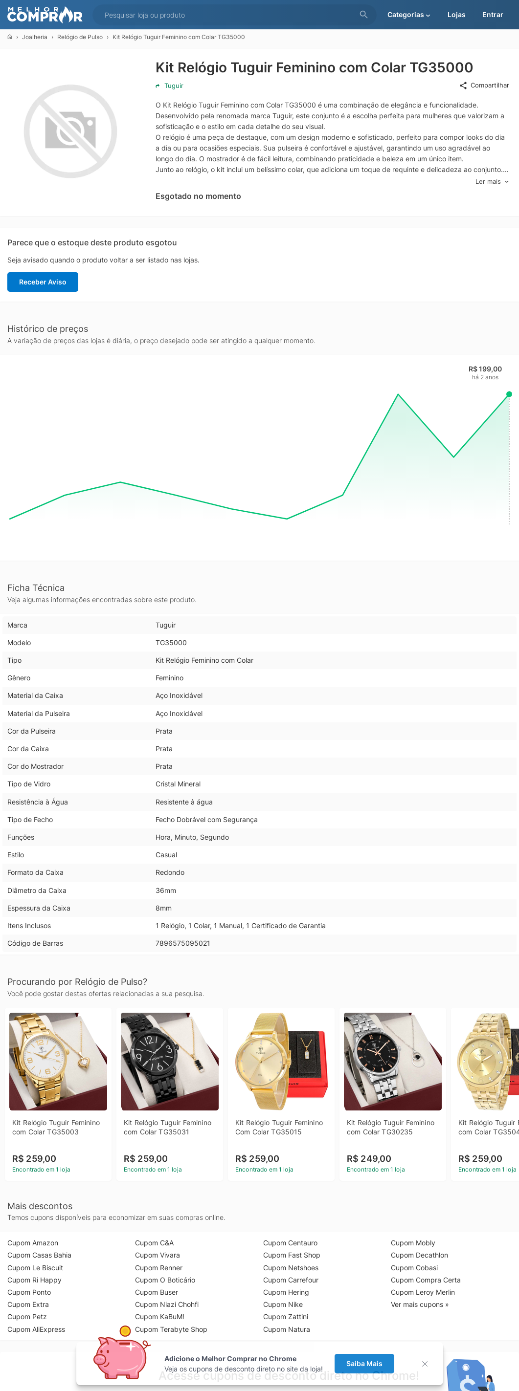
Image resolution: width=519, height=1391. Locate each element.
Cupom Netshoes (290, 1267)
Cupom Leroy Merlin (423, 1292)
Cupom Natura (286, 1329)
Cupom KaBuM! (159, 1316)
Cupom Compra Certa (426, 1280)
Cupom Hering (286, 1292)
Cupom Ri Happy (34, 1280)
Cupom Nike (283, 1304)
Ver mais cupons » (420, 1304)
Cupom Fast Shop (291, 1255)
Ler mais (492, 181)
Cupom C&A (154, 1243)
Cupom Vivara (157, 1255)
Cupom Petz (27, 1316)
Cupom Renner (158, 1267)
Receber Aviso (43, 282)
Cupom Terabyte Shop (171, 1329)
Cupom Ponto (29, 1292)
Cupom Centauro (290, 1243)
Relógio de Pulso (80, 37)
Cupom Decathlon (419, 1255)
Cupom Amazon (32, 1243)
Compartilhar (484, 85)
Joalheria (34, 37)
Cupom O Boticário (165, 1280)
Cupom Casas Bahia (39, 1255)
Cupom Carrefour (290, 1280)
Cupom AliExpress (36, 1329)
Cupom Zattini (285, 1316)
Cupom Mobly (413, 1243)
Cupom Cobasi (414, 1267)
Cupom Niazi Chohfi (167, 1304)
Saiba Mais (364, 1363)
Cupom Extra (28, 1304)
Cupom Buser (156, 1292)
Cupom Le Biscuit (35, 1267)
